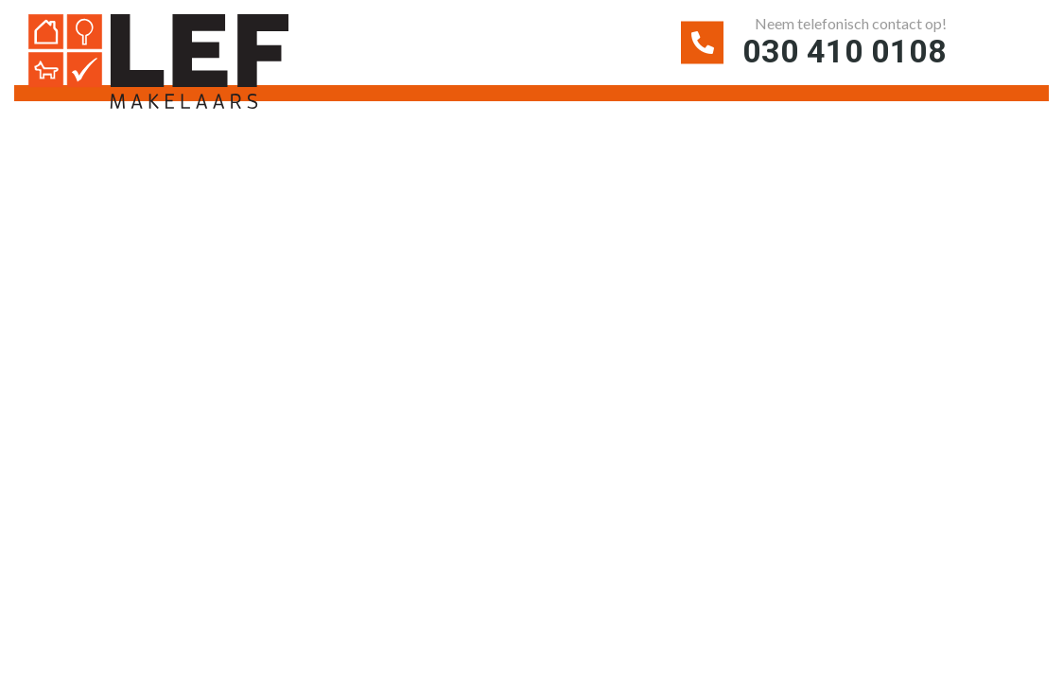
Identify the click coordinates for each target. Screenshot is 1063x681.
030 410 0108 (844, 51)
